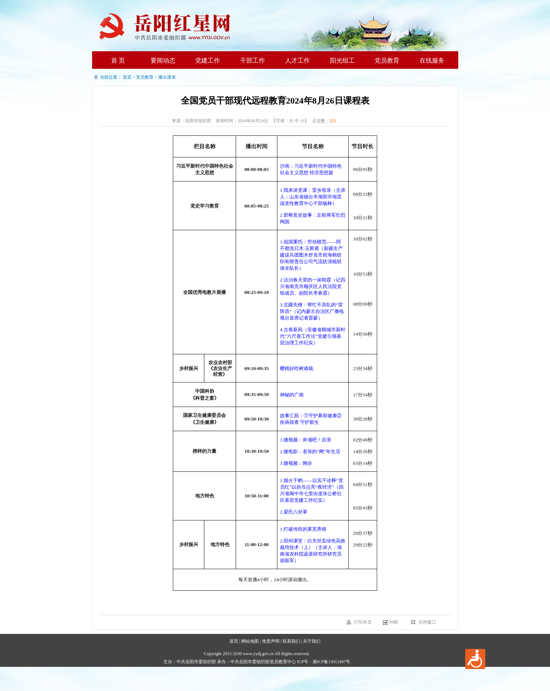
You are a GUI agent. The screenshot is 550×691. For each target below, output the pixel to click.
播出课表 (167, 77)
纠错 (393, 622)
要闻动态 (163, 60)
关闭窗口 (427, 622)
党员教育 (387, 60)
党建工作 (207, 60)
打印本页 (363, 622)
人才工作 (297, 60)
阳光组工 (342, 60)
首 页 (118, 60)
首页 (127, 77)
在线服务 (432, 60)
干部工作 (252, 60)
